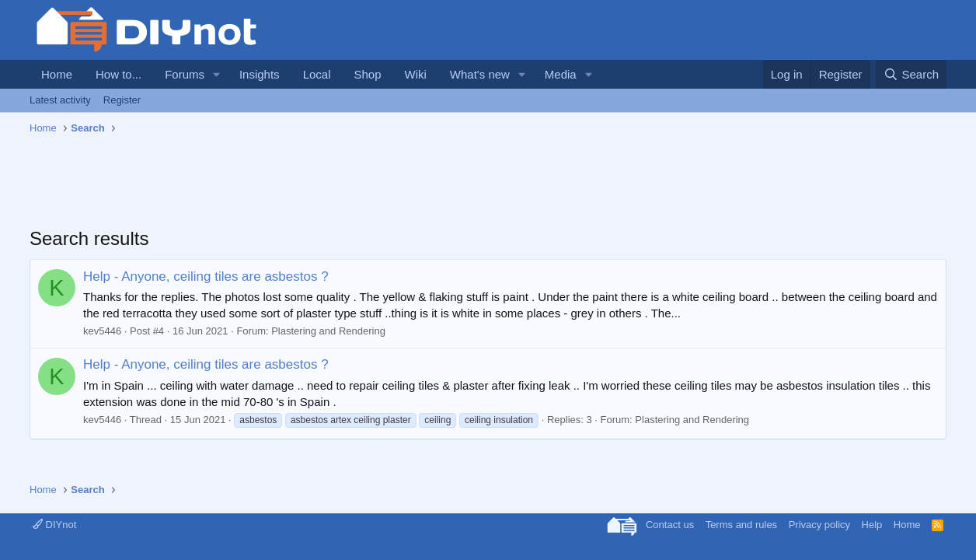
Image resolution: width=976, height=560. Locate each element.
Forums (184, 74)
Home (56, 74)
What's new (480, 74)
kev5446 (102, 331)
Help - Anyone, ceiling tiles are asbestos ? (206, 276)
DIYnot (54, 524)
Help (872, 524)
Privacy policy (819, 524)
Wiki (416, 74)
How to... (118, 74)
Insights (259, 74)
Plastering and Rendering (328, 331)
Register (122, 100)
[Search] (911, 74)
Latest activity (60, 100)
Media (561, 74)
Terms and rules (741, 524)
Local (317, 74)
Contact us (670, 524)
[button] (217, 74)
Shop (367, 74)
